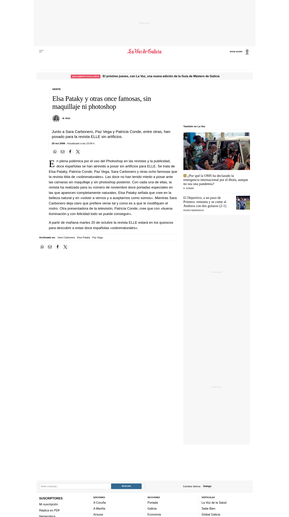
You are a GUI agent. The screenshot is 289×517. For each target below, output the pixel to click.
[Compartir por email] (63, 152)
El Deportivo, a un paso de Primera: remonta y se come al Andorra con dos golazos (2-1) (204, 202)
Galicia (152, 508)
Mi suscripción (48, 504)
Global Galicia (211, 514)
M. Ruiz (66, 118)
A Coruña (99, 502)
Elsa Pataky (83, 237)
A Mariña (99, 508)
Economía (154, 514)
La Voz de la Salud (214, 502)
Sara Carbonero (66, 237)
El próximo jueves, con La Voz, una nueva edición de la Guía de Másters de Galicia (161, 76)
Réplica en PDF (49, 510)
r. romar (188, 188)
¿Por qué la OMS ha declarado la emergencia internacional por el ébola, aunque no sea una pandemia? (215, 180)
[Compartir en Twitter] (78, 152)
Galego (207, 486)
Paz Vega (97, 237)
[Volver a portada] (144, 51)
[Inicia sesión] (240, 51)
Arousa (98, 514)
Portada (153, 502)
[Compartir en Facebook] (70, 152)
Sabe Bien (208, 508)
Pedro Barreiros (193, 210)
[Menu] (41, 51)
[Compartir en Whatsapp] (55, 152)
